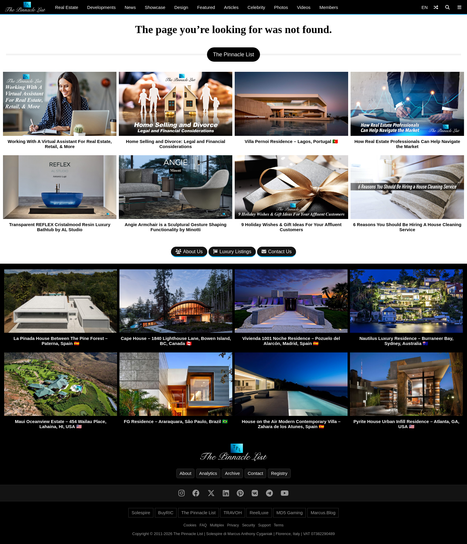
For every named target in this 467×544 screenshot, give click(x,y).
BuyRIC (166, 512)
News (130, 7)
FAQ (203, 525)
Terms (279, 525)
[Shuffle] (436, 7)
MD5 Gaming (289, 512)
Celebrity (256, 7)
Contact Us (276, 251)
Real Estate (66, 7)
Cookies (189, 525)
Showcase (155, 7)
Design (181, 7)
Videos (304, 7)
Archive (232, 473)
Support (264, 525)
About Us (189, 251)
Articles (231, 7)
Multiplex (217, 525)
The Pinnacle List (198, 512)
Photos (281, 7)
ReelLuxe (259, 512)
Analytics (208, 473)
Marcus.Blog (323, 512)
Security (248, 525)
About (185, 473)
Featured (206, 7)
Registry (279, 473)
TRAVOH (232, 512)
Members (329, 7)
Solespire (141, 512)
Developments (101, 7)
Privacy (233, 525)
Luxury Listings (232, 251)
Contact (255, 473)
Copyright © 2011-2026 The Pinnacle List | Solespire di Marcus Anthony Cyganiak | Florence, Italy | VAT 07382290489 (233, 533)
